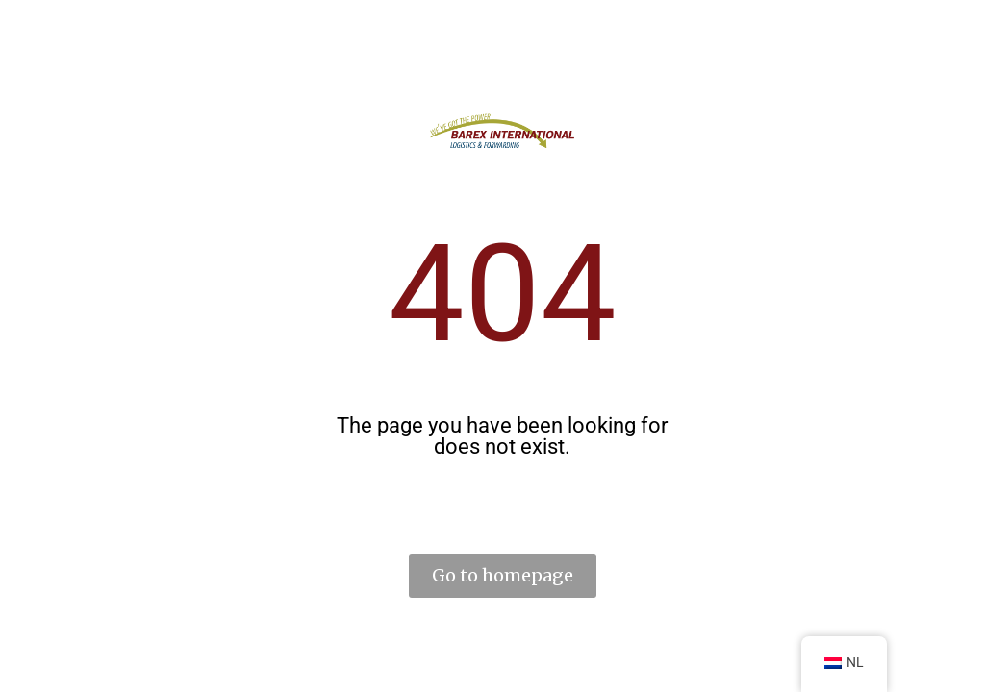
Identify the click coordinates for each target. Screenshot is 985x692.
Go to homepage (502, 575)
